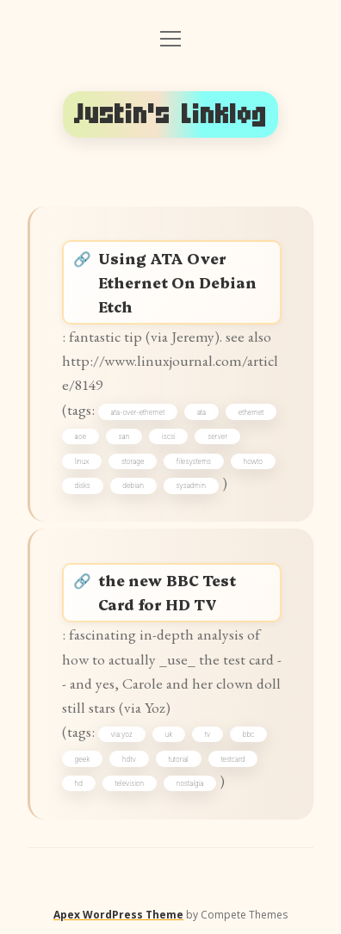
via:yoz (122, 734)
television (130, 783)
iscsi (169, 436)
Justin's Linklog (170, 114)
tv (207, 734)
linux (82, 461)
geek (82, 759)
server (217, 436)
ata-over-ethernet (137, 412)
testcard (232, 759)
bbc (249, 734)
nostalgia (190, 783)
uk (169, 734)
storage (133, 461)
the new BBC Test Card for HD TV (167, 592)
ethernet (251, 412)
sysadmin (190, 485)
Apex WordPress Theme (118, 914)
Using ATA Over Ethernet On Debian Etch (177, 282)
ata (201, 412)
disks (82, 485)
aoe (80, 436)
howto (253, 461)
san (124, 436)
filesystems (194, 461)
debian (132, 485)
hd (79, 783)
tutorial (178, 759)
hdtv (129, 759)
